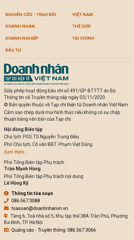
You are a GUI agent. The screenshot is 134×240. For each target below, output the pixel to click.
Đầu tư (13, 50)
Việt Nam (82, 14)
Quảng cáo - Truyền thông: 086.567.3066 (50, 230)
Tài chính (83, 38)
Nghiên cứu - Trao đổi (30, 14)
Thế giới (81, 26)
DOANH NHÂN (20, 26)
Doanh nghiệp (22, 38)
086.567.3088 (22, 200)
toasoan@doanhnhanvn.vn (36, 208)
